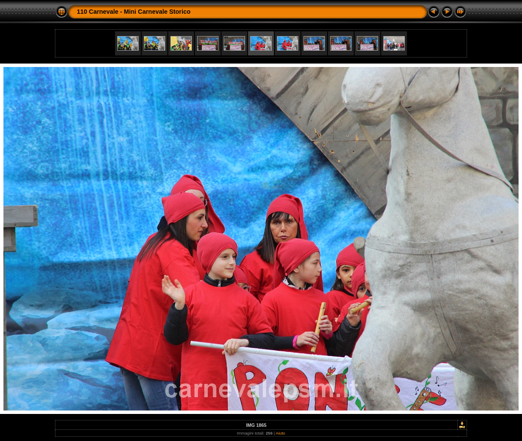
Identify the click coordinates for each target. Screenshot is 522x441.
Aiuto (280, 433)
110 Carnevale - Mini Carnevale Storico (134, 11)
